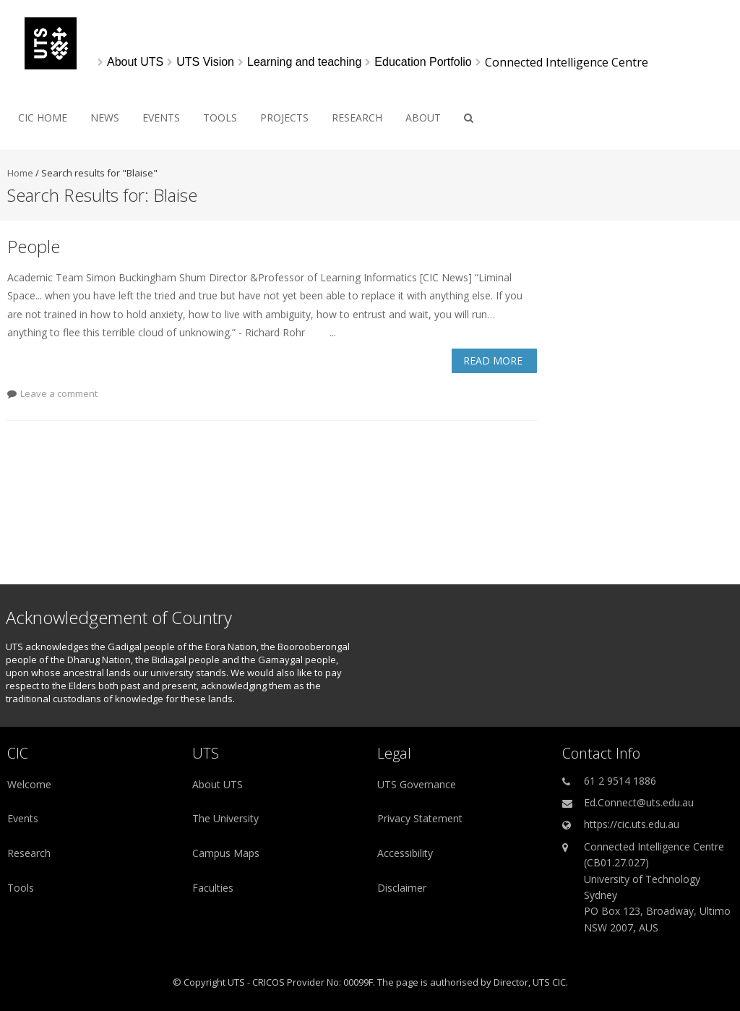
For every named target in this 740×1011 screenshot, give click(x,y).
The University (225, 818)
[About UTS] (135, 62)
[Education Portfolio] (422, 62)
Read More (492, 360)
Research (357, 117)
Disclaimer (401, 888)
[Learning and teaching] (304, 62)
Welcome (29, 784)
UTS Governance (416, 784)
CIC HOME (42, 117)
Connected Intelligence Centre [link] (566, 62)
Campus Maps (225, 853)
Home (20, 172)
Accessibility (405, 853)
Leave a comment (59, 393)
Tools (220, 117)
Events (161, 117)
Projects (284, 117)
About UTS (217, 784)
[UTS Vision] (205, 62)
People (33, 246)
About (423, 117)
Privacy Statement (419, 818)
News (104, 117)
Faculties (212, 888)
